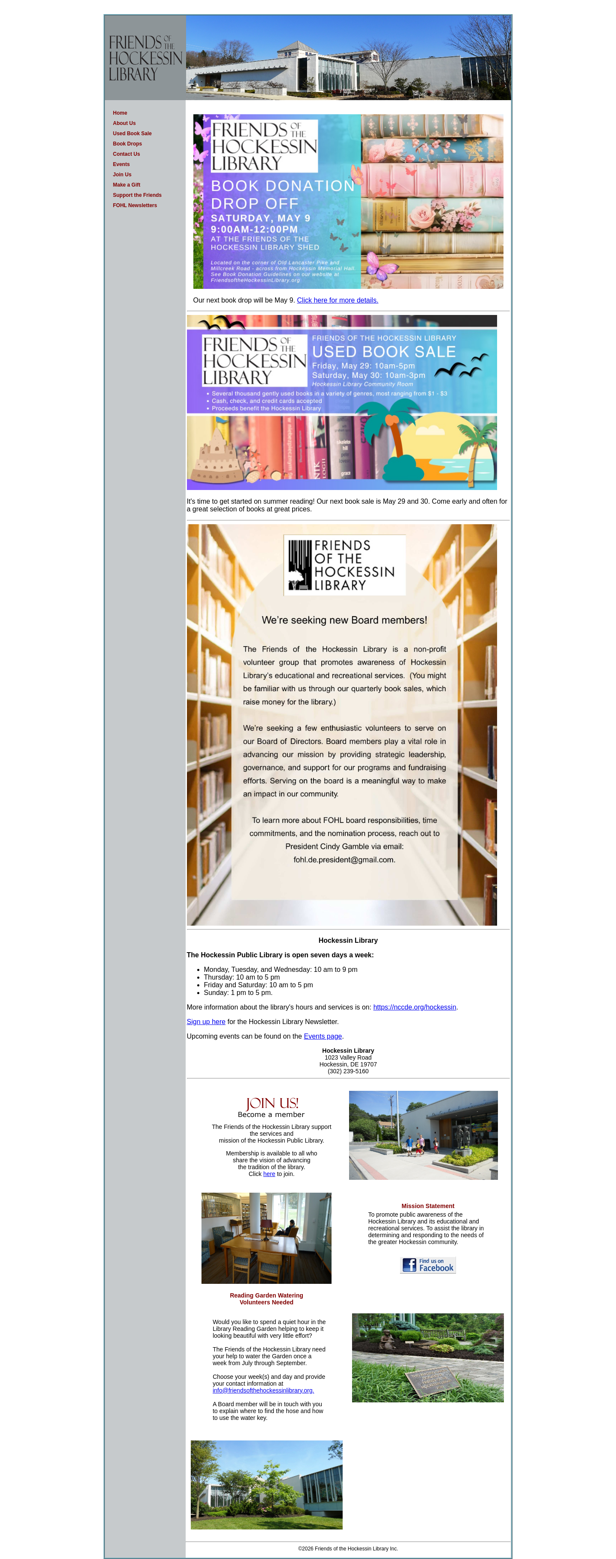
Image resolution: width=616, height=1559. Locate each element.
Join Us (122, 175)
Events (121, 164)
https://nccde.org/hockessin (414, 1007)
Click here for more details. (337, 300)
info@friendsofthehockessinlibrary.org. (263, 1390)
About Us (124, 123)
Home (120, 113)
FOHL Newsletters (135, 205)
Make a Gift (126, 185)
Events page (323, 1036)
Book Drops (127, 144)
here (269, 1173)
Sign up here (206, 1021)
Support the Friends (137, 195)
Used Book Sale (132, 134)
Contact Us (126, 154)
